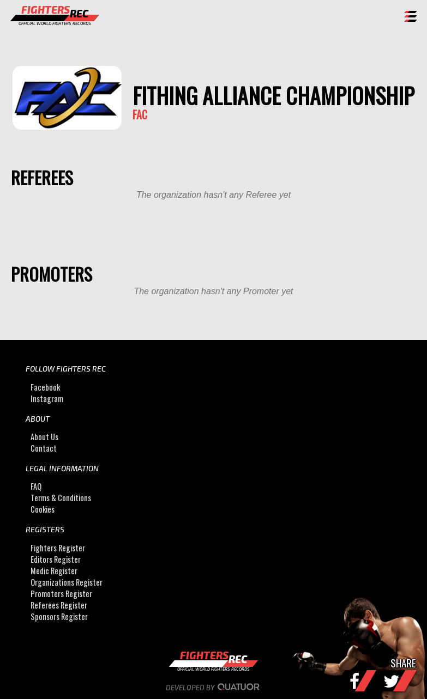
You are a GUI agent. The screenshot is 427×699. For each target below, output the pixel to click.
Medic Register (54, 571)
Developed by (213, 687)
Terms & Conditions (61, 498)
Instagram (47, 398)
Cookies (43, 509)
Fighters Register (58, 548)
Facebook (45, 387)
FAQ (36, 486)
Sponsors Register (59, 616)
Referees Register (59, 605)
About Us (44, 436)
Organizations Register (67, 582)
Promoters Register (61, 593)
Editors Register (56, 559)
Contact (44, 448)
